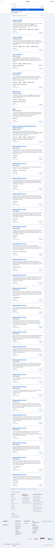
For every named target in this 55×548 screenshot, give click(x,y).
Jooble (51, 544)
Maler (14, 109)
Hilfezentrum (17, 531)
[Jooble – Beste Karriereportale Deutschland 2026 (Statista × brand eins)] (43, 539)
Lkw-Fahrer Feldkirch (25, 500)
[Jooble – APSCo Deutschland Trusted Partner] (36, 539)
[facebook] (43, 521)
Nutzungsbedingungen (7, 544)
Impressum (14, 545)
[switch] (42, 15)
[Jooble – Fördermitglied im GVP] (50, 539)
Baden (12, 500)
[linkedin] (51, 521)
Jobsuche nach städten (15, 517)
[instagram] (46, 521)
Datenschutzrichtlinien (16, 544)
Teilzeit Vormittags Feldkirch (37, 508)
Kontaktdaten (17, 528)
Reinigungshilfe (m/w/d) (19, 146)
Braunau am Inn (13, 509)
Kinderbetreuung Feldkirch (37, 503)
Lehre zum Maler (17, 54)
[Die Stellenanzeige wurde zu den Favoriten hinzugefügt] (42, 20)
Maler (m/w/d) (16, 91)
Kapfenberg (13, 506)
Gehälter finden (35, 530)
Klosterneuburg (13, 499)
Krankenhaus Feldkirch (36, 510)
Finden (27, 9)
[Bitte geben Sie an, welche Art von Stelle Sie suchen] (27, 4)
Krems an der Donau (14, 503)
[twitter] (48, 521)
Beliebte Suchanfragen (15, 492)
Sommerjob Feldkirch (25, 497)
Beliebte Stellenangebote (15, 515)
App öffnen (52, 1)
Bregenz (12, 496)
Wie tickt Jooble (18, 524)
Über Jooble (17, 523)
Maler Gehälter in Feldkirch (37, 511)
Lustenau (12, 504)
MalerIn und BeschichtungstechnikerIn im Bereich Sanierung (24, 127)
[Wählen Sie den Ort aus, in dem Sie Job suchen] (27, 7)
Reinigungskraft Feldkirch (26, 498)
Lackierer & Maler (17, 20)
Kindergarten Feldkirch (25, 501)
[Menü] (1, 1)
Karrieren (16, 529)
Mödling (12, 507)
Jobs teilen (26, 523)
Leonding (12, 497)
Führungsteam (17, 526)
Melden (40, 32)
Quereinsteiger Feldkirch (37, 507)
